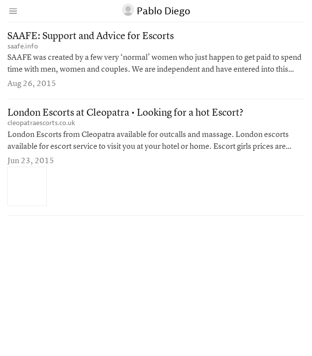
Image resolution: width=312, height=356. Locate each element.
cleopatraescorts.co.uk (41, 123)
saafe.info (22, 46)
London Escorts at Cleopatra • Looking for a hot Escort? (125, 113)
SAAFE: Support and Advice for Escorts (90, 37)
